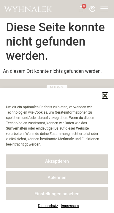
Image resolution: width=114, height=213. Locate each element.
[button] (105, 96)
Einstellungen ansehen (56, 193)
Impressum (70, 206)
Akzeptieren (57, 161)
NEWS (57, 87)
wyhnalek (28, 9)
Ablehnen (57, 177)
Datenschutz (48, 206)
